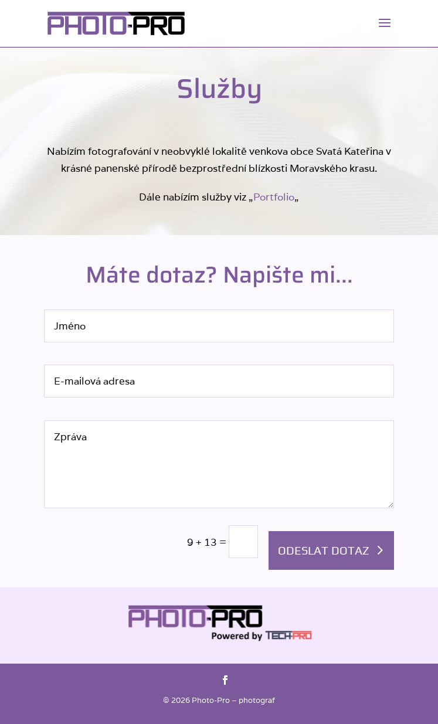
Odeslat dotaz (323, 550)
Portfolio (273, 197)
